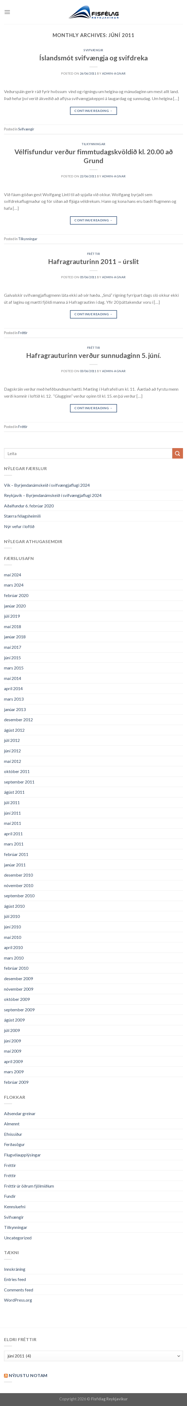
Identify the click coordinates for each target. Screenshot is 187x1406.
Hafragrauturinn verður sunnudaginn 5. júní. (93, 355)
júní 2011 (12, 812)
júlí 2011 (12, 802)
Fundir (10, 1196)
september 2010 (19, 895)
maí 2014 (12, 678)
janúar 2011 (15, 864)
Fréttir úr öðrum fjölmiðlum (29, 1185)
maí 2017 (12, 647)
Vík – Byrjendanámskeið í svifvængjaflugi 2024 (47, 485)
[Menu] (7, 12)
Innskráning (14, 1269)
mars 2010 (14, 957)
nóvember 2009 (18, 988)
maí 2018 (12, 626)
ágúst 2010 (14, 906)
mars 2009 (14, 1071)
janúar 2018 (15, 636)
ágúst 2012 (14, 730)
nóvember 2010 (18, 885)
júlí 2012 (12, 740)
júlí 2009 (12, 1030)
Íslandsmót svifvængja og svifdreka (93, 58)
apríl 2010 (13, 947)
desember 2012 (18, 719)
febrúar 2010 (16, 968)
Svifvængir (93, 50)
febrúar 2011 (16, 854)
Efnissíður (13, 1134)
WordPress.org (18, 1299)
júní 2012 (12, 750)
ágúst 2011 (14, 791)
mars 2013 (14, 698)
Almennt (12, 1123)
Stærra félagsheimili (22, 515)
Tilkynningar (93, 144)
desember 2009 (18, 978)
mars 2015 (14, 667)
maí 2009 (12, 1050)
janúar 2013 (15, 709)
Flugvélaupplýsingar (22, 1154)
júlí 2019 (12, 615)
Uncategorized (18, 1237)
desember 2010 (18, 874)
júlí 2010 (12, 916)
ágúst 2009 (14, 1019)
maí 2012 (12, 761)
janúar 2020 (15, 605)
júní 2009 (12, 1040)
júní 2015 (12, 657)
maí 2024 (12, 574)
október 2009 (17, 999)
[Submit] (177, 453)
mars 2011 (14, 843)
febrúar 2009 (16, 1082)
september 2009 (19, 1009)
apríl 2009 (13, 1061)
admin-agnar (114, 73)
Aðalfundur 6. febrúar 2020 (29, 505)
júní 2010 (12, 926)
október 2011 (17, 771)
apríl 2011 (13, 833)
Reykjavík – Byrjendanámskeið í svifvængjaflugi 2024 (53, 495)
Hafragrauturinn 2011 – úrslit (93, 261)
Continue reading (93, 110)
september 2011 (19, 781)
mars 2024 (14, 584)
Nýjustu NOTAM (28, 1375)
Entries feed (15, 1279)
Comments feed (18, 1289)
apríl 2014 (13, 688)
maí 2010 (12, 937)
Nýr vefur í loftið (19, 526)
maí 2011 (12, 823)
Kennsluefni (14, 1206)
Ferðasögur (14, 1144)
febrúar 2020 (16, 595)
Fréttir (93, 253)
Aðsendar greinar (20, 1113)
